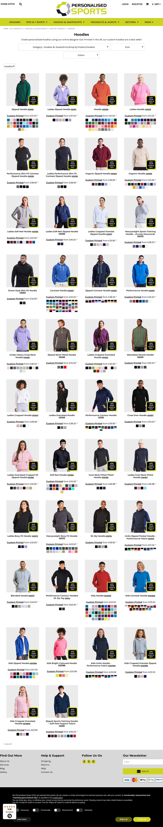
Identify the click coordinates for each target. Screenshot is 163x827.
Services (4, 764)
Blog (2, 768)
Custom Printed (15, 115)
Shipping (46, 761)
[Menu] (14, 805)
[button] (20, 4)
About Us (4, 761)
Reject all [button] (124, 819)
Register (137, 4)
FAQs (43, 768)
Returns (45, 764)
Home (5, 29)
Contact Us (47, 772)
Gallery (3, 772)
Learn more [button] (21, 819)
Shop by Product (58, 29)
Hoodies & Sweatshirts (36, 29)
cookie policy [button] (58, 798)
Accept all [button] (142, 819)
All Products (17, 29)
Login (125, 4)
